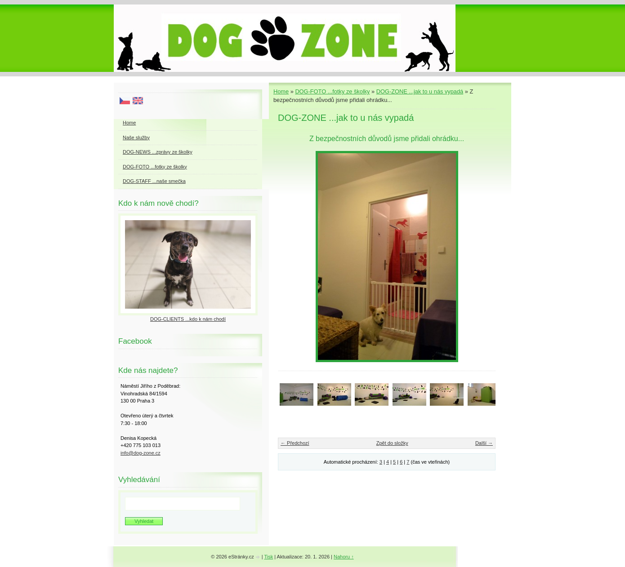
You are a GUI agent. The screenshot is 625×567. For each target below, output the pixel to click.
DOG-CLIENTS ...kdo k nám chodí (188, 319)
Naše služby (136, 137)
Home (281, 91)
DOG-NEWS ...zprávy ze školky (157, 152)
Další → (484, 443)
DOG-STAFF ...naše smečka (154, 181)
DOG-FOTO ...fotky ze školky (332, 91)
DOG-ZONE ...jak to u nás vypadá (419, 91)
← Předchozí (295, 443)
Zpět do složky (392, 443)
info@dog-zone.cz (141, 453)
